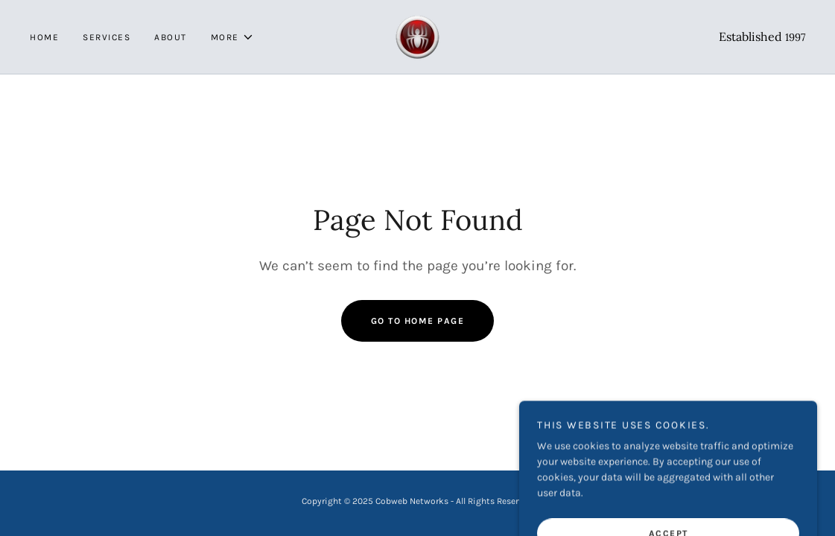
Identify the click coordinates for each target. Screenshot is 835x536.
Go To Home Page (418, 321)
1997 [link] (795, 37)
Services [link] (106, 37)
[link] (417, 36)
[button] (232, 37)
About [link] (170, 37)
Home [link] (44, 37)
